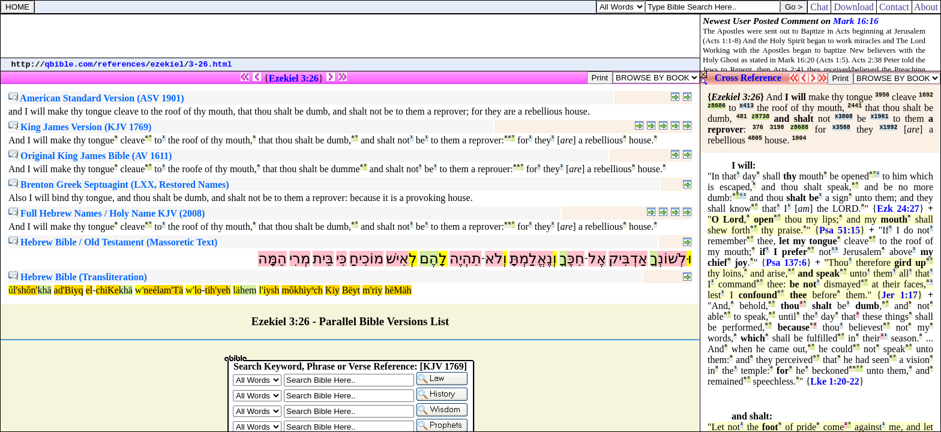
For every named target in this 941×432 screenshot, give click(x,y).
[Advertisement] (350, 36)
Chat (819, 7)
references (122, 64)
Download (853, 7)
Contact (894, 7)
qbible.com (69, 64)
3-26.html (210, 64)
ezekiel (167, 64)
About (926, 7)
